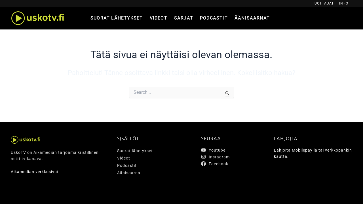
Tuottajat (323, 3)
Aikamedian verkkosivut (35, 171)
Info (343, 3)
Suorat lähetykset (116, 18)
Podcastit (214, 18)
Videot (158, 18)
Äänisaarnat (252, 18)
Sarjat (183, 18)
